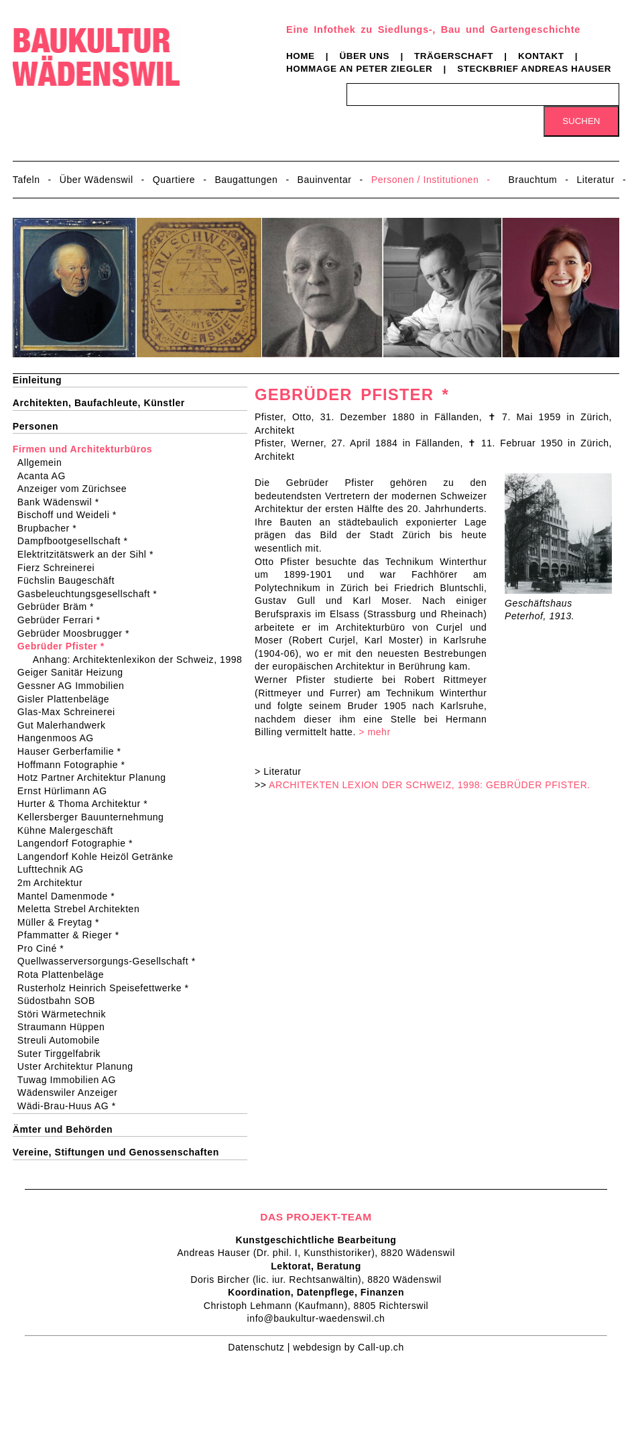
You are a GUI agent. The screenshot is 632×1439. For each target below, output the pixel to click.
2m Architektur (54, 882)
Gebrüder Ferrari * (63, 620)
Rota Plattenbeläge (65, 974)
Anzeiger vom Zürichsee (76, 488)
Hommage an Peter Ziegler (359, 69)
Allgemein (44, 462)
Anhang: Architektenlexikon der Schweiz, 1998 (140, 659)
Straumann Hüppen (65, 1026)
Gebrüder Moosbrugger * (77, 633)
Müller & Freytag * (62, 922)
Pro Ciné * (45, 948)
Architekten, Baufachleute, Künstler (99, 402)
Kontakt (541, 56)
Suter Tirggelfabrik (63, 1053)
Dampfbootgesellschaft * (77, 541)
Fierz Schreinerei (60, 567)
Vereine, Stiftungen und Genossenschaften (116, 1152)
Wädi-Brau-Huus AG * (71, 1106)
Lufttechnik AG (55, 869)
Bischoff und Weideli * (71, 514)
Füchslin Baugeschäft (70, 580)
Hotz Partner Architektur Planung (96, 777)
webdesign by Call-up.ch (348, 1347)
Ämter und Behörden (63, 1129)
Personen (35, 426)
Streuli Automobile (63, 1040)
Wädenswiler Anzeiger (72, 1092)
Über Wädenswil (96, 179)
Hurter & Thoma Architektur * (86, 803)
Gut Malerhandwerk (66, 725)
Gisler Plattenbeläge (67, 699)
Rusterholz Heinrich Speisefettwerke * (107, 988)
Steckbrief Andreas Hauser (534, 69)
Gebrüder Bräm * (60, 606)
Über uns (364, 56)
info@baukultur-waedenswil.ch (316, 1318)
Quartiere (174, 179)
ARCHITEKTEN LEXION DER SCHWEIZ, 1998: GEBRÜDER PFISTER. (429, 784)
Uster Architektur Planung (79, 1066)
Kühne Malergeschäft (69, 830)
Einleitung (37, 380)
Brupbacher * (51, 528)
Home (300, 56)
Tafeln (26, 179)
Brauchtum (533, 179)
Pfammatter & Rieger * (72, 935)
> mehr (374, 732)
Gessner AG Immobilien (75, 685)
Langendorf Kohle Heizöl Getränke (100, 856)
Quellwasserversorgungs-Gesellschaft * (111, 961)
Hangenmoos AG (60, 738)
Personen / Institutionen (425, 179)
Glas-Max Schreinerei (70, 711)
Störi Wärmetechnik (66, 1014)
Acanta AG (46, 476)
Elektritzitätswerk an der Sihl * (89, 554)
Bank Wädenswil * (62, 502)
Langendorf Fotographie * (79, 843)
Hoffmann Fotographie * (75, 764)
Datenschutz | (260, 1347)
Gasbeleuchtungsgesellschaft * (91, 593)
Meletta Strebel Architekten (82, 908)
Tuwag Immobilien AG (71, 1079)
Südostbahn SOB (60, 1000)
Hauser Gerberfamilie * (73, 751)
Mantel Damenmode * (70, 896)
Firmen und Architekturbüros (82, 449)
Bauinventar (325, 179)
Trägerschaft (453, 56)
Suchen (581, 121)
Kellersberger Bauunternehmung (95, 817)
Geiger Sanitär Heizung (74, 672)
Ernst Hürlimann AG (66, 791)
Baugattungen (245, 179)
